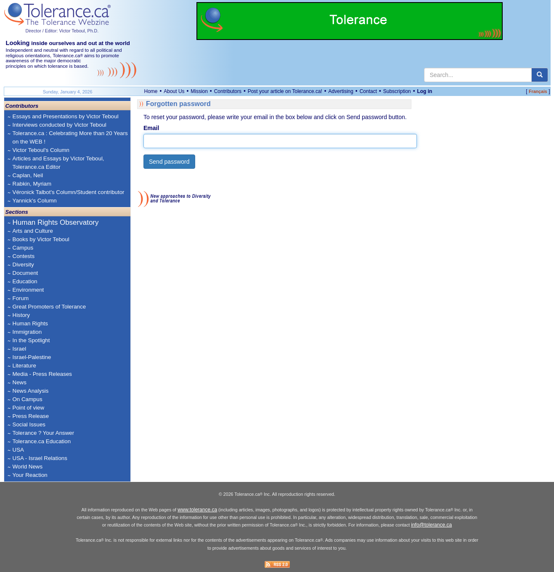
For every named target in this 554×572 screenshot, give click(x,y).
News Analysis (31, 391)
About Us (174, 91)
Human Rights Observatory (56, 222)
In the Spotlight (31, 340)
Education (25, 281)
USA (18, 450)
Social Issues (29, 424)
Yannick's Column (35, 200)
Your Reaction (30, 475)
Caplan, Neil (28, 175)
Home (151, 91)
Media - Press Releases (42, 374)
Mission (199, 91)
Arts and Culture (33, 231)
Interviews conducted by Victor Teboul (59, 125)
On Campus (27, 399)
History (21, 315)
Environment (28, 290)
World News (28, 466)
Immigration (27, 332)
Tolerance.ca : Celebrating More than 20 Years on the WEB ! (70, 137)
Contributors (227, 91)
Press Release (31, 416)
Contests (24, 256)
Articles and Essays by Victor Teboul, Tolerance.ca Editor (58, 162)
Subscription (397, 91)
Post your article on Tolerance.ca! (285, 91)
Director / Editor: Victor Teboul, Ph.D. (62, 30)
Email (151, 128)
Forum (21, 298)
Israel (20, 349)
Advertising (341, 91)
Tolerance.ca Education (42, 441)
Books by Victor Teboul (41, 239)
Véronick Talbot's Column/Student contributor (69, 192)
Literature (24, 365)
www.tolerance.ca (197, 510)
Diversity (23, 264)
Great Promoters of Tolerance (49, 306)
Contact (368, 91)
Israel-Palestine (32, 357)
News (20, 382)
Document (25, 273)
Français (538, 91)
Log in (424, 91)
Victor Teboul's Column (41, 150)
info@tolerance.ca (431, 525)
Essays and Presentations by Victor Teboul (66, 116)
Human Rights (30, 323)
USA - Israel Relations (40, 458)
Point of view (29, 407)
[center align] (539, 75)
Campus (23, 248)
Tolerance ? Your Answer (43, 433)
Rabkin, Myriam (32, 184)
